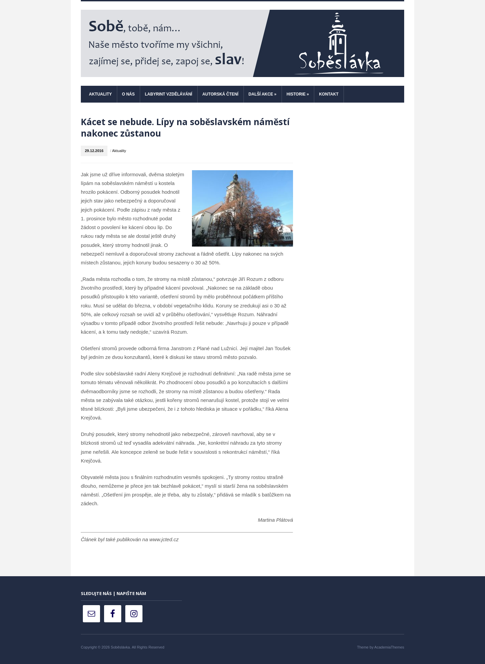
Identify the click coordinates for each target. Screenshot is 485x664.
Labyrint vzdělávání (168, 94)
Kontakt (328, 94)
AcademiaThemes (389, 647)
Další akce (263, 94)
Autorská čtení (220, 94)
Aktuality (100, 94)
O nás (128, 94)
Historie (298, 94)
